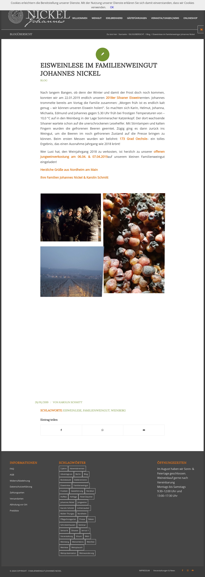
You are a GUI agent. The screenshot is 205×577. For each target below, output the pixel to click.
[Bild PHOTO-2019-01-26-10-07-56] (135, 244)
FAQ (12, 468)
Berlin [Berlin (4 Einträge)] (78, 474)
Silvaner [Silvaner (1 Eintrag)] (74, 530)
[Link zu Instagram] (187, 570)
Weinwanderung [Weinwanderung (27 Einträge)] (86, 553)
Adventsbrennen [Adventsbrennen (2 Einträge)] (77, 468)
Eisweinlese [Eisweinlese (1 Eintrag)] (65, 485)
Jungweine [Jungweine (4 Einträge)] (82, 502)
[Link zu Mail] (192, 570)
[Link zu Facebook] (182, 570)
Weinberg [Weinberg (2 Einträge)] (64, 542)
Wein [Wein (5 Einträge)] (87, 536)
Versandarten (16, 498)
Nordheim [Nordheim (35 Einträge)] (82, 513)
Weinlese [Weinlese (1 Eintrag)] (64, 547)
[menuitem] (79, 18)
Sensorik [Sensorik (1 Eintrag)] (64, 530)
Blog (43, 80)
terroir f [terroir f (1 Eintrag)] (85, 530)
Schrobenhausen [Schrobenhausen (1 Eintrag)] (67, 525)
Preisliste (14, 510)
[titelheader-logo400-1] (39, 18)
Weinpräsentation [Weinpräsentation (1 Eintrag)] (68, 553)
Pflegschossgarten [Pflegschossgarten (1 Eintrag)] (68, 519)
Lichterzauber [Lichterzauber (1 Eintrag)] (83, 508)
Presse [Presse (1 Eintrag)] (82, 519)
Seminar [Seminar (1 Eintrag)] (82, 525)
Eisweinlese (72, 410)
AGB (12, 474)
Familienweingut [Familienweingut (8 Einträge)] (81, 485)
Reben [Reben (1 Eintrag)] (91, 519)
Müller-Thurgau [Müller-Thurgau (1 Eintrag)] (67, 513)
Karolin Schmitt (70, 402)
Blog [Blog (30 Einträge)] (86, 474)
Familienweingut (96, 410)
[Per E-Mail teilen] (143, 430)
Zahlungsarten (17, 492)
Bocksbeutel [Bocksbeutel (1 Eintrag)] (65, 479)
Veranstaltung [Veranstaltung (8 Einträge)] (66, 536)
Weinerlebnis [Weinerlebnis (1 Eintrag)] (78, 542)
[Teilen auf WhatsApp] (102, 430)
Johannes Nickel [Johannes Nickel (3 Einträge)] (67, 502)
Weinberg (118, 410)
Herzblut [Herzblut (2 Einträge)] (90, 491)
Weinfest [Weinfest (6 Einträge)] (90, 542)
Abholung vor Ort (18, 504)
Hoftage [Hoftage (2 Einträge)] (73, 496)
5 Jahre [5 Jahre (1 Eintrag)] (63, 468)
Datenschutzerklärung (21, 486)
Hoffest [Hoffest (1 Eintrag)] (63, 496)
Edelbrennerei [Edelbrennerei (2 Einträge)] (80, 479)
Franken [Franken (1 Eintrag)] (64, 491)
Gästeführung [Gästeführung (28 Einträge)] (77, 491)
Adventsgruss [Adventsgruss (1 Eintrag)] (66, 474)
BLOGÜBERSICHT (21, 34)
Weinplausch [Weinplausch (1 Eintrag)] (77, 547)
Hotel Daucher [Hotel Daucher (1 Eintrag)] (86, 496)
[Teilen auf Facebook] (61, 430)
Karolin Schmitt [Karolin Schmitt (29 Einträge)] (67, 508)
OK (112, 7)
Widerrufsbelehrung (20, 480)
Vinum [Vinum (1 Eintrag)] (79, 536)
